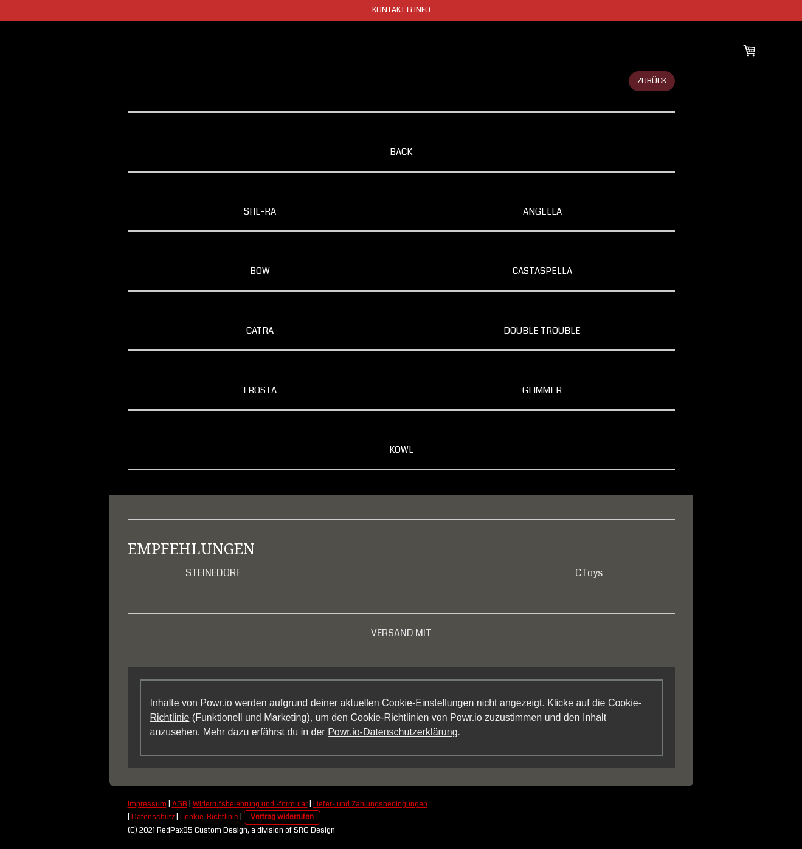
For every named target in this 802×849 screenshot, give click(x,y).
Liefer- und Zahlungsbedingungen (370, 804)
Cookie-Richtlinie (209, 816)
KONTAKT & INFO (401, 9)
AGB (179, 804)
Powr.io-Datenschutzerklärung (392, 732)
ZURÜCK (651, 80)
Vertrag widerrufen (282, 816)
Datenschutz (153, 816)
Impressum (147, 804)
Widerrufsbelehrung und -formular (250, 804)
